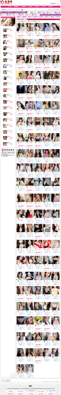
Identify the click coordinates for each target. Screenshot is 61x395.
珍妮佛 (47, 110)
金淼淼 (30, 249)
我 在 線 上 (38, 83)
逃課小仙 (30, 94)
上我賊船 (39, 64)
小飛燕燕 (30, 233)
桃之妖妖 (30, 126)
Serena (56, 32)
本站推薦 (40, 16)
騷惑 (38, 233)
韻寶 (38, 186)
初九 (47, 48)
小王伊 (47, 172)
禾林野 (30, 325)
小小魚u (21, 218)
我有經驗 (30, 202)
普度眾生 (56, 172)
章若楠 (10, 100)
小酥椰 (39, 110)
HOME (51, 9)
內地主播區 (35, 16)
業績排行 (18, 16)
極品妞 (21, 233)
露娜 (47, 202)
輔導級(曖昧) (32, 21)
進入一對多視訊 (20, 81)
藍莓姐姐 (56, 48)
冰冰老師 (47, 186)
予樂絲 (21, 32)
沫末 (21, 202)
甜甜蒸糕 (10, 106)
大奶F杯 (47, 64)
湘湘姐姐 (21, 373)
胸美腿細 (47, 233)
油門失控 (39, 48)
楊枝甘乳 (21, 94)
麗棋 (47, 311)
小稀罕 (10, 124)
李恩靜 (21, 357)
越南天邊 (30, 218)
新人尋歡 (10, 82)
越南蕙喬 (56, 325)
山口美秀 (39, 341)
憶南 (30, 311)
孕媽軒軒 (21, 142)
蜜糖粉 (21, 249)
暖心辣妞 (21, 325)
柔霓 (38, 158)
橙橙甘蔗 (21, 295)
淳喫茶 (30, 158)
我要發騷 (39, 142)
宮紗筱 (56, 186)
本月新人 (46, 16)
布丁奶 (47, 218)
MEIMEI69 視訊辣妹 (40, 391)
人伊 (47, 126)
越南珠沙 (30, 357)
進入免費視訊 (29, 33)
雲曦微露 (10, 118)
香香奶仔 (30, 341)
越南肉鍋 (10, 88)
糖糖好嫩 (30, 110)
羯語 (21, 126)
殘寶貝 (30, 373)
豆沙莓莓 (10, 130)
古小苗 (21, 172)
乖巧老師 (10, 136)
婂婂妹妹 (56, 295)
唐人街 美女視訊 (20, 391)
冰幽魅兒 (56, 233)
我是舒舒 (56, 311)
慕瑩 (47, 357)
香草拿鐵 (10, 94)
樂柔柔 (21, 64)
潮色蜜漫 (39, 311)
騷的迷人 (56, 126)
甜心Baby (48, 32)
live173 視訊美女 (30, 393)
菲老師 (10, 112)
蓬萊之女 (47, 341)
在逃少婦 (56, 110)
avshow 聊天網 (40, 393)
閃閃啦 (47, 94)
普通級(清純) (38, 21)
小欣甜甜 (10, 35)
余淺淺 (21, 341)
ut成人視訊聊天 (20, 393)
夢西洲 (10, 142)
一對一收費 (57, 16)
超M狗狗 (47, 142)
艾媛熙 (30, 32)
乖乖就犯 (39, 94)
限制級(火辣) (25, 21)
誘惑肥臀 (56, 341)
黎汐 (38, 218)
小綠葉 (47, 295)
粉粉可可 (21, 186)
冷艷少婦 (39, 126)
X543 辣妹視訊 (10, 391)
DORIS (47, 80)
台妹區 (30, 16)
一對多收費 (52, 16)
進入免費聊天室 (29, 282)
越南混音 (56, 249)
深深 (56, 202)
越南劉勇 (39, 249)
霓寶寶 (56, 158)
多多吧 (21, 80)
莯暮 (21, 158)
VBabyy (30, 64)
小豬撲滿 (56, 64)
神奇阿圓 (21, 110)
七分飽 (39, 32)
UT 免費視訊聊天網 (10, 393)
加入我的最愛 (57, 9)
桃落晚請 (30, 295)
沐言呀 (10, 29)
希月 (56, 142)
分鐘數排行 (24, 16)
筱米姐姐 (39, 172)
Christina (56, 80)
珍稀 (38, 325)
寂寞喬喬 (30, 186)
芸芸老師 (30, 172)
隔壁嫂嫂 (56, 357)
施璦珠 (56, 218)
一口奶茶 (21, 48)
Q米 (38, 295)
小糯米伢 (39, 80)
